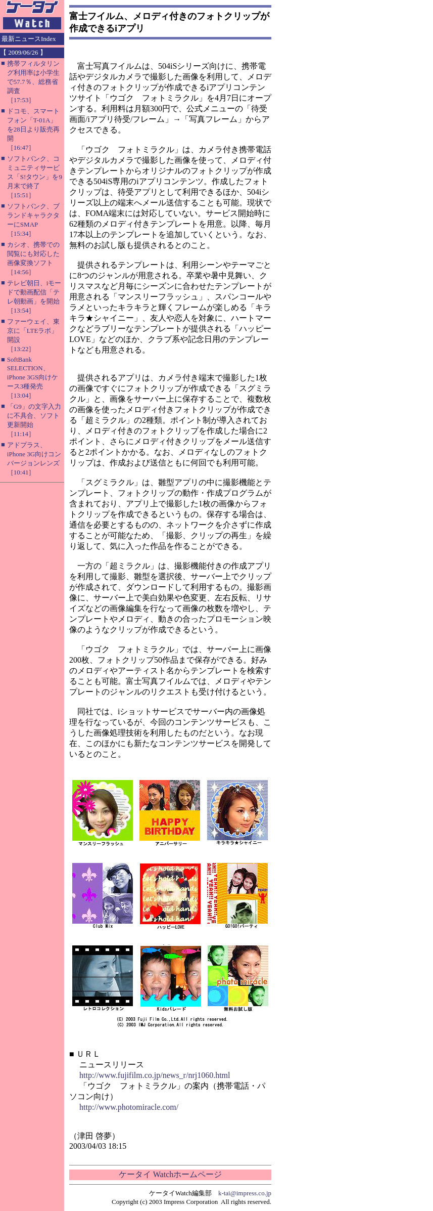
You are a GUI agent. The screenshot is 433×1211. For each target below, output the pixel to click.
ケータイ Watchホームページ (170, 1174)
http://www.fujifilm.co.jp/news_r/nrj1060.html (154, 1075)
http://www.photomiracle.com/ (128, 1107)
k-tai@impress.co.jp (244, 1193)
